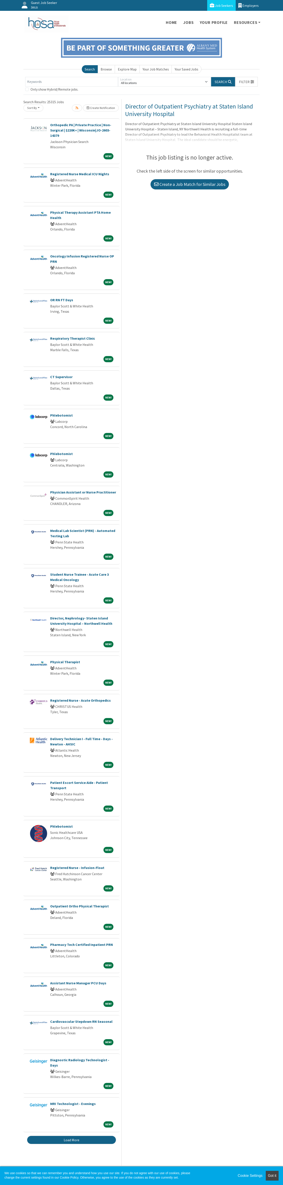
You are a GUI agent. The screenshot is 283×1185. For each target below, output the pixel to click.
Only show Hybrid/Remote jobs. (54, 89)
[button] (246, 82)
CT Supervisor (61, 377)
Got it (272, 1175)
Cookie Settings (250, 1175)
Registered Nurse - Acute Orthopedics (80, 700)
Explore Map (127, 69)
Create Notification (101, 108)
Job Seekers (221, 5)
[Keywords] (71, 82)
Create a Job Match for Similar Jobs (189, 184)
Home (171, 22)
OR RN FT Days (61, 300)
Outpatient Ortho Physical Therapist (79, 906)
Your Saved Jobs (186, 69)
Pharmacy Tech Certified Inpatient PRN (81, 944)
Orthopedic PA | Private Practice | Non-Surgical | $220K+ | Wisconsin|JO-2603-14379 (80, 130)
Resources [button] (245, 22)
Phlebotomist (61, 415)
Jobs (188, 22)
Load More (71, 1140)
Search (90, 69)
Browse (106, 69)
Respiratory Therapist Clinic (72, 338)
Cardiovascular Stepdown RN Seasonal (81, 1021)
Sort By (32, 108)
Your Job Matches (156, 69)
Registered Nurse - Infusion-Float (77, 867)
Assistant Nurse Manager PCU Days (78, 983)
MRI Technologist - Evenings (73, 1103)
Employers (248, 5)
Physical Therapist (65, 662)
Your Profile (214, 22)
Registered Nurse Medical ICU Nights (79, 174)
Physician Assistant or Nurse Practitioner (83, 492)
